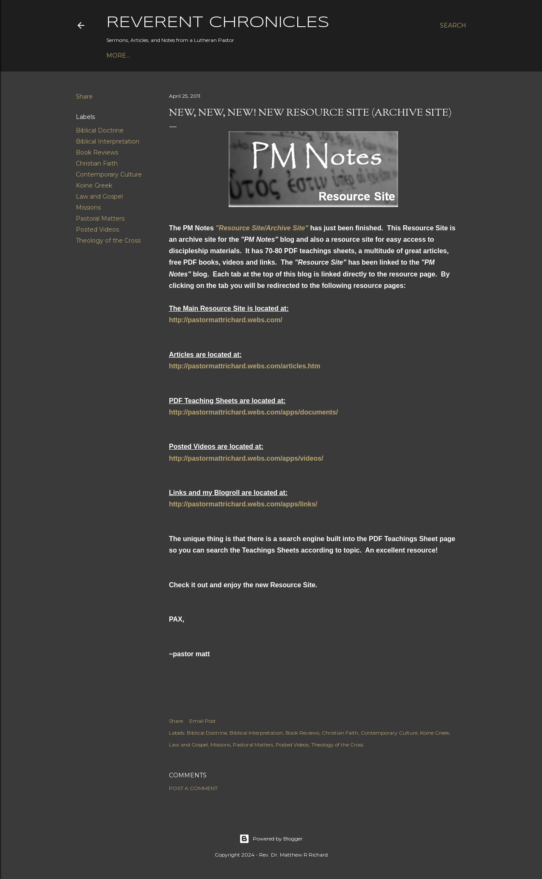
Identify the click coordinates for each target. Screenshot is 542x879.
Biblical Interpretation (107, 141)
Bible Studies (193, 55)
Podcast (121, 55)
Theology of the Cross (108, 240)
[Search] (453, 25)
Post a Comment (193, 788)
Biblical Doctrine (100, 130)
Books (152, 55)
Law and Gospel (99, 196)
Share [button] (84, 96)
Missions (88, 207)
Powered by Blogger (271, 839)
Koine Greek (94, 185)
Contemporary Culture (109, 174)
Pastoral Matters (100, 218)
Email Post (202, 721)
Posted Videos (97, 229)
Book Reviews (97, 152)
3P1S (229, 55)
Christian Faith (97, 163)
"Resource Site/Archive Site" (262, 228)
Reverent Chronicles (217, 23)
